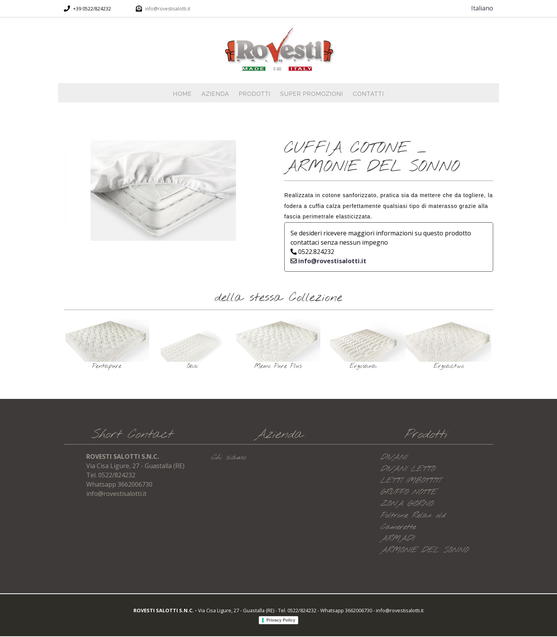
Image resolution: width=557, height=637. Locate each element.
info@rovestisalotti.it (167, 8)
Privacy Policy (281, 620)
